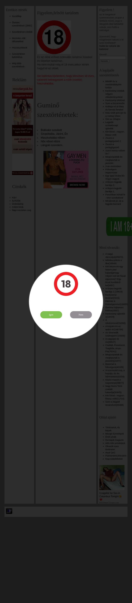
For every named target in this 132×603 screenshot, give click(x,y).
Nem (80, 314)
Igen (51, 314)
